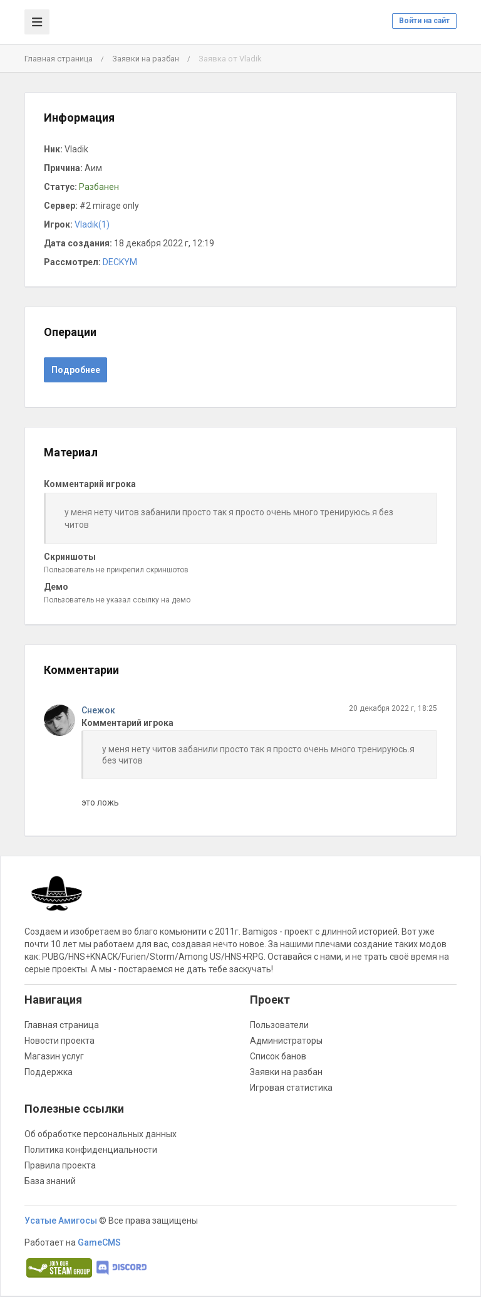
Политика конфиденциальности (90, 1150)
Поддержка (48, 1072)
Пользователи (279, 1025)
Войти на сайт (424, 20)
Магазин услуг (54, 1056)
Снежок (98, 710)
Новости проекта (59, 1041)
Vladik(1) (92, 224)
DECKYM (120, 262)
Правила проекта (60, 1165)
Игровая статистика (291, 1088)
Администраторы (286, 1041)
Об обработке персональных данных (100, 1134)
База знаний (50, 1181)
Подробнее (75, 370)
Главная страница (58, 58)
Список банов (278, 1056)
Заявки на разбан (145, 58)
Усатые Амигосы (60, 1221)
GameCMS (99, 1242)
